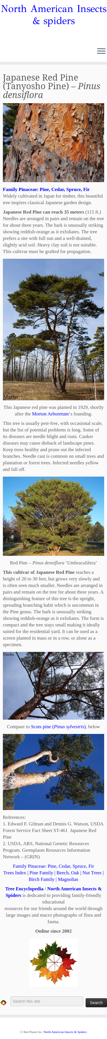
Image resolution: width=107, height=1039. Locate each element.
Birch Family (41, 879)
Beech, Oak (67, 872)
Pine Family (41, 872)
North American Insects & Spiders (65, 1032)
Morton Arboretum (50, 414)
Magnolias (68, 879)
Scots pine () (58, 726)
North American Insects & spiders (53, 15)
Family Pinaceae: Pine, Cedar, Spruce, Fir (53, 866)
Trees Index (14, 872)
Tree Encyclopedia (24, 888)
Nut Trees (92, 872)
